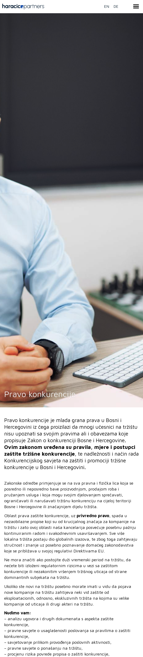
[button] (136, 6)
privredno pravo (93, 515)
